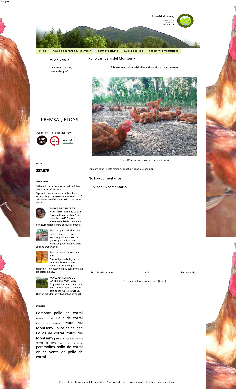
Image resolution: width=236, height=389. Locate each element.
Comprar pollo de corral (59, 313)
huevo (73, 339)
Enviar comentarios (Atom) (151, 281)
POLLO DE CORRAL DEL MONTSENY (72, 51)
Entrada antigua (189, 272)
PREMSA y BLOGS (59, 120)
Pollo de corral (69, 318)
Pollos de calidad (68, 328)
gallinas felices (61, 338)
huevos (79, 339)
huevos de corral (46, 343)
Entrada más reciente (102, 272)
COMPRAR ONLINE (108, 51)
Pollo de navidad (48, 323)
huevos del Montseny (71, 343)
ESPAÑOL (55, 60)
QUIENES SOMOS (133, 51)
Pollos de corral (50, 333)
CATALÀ (65, 60)
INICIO (43, 51)
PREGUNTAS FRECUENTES (163, 51)
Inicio (147, 272)
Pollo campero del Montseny (65, 230)
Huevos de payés (45, 318)
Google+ (4, 1)
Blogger (172, 382)
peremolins (45, 347)
